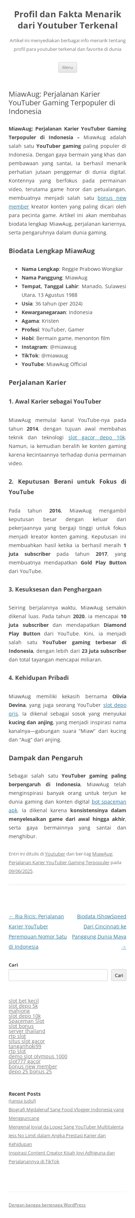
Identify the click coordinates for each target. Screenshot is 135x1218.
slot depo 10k (25, 1015)
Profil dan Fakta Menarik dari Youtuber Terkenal (67, 20)
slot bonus (21, 1026)
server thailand (27, 1031)
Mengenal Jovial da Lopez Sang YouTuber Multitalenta (66, 1127)
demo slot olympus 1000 (38, 1056)
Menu (67, 67)
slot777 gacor (25, 1061)
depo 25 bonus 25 (30, 1071)
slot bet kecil (24, 1000)
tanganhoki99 (25, 1046)
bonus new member (33, 1066)
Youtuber (55, 853)
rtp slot (17, 1036)
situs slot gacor (27, 1041)
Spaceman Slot (26, 1020)
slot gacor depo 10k (96, 437)
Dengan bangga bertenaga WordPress (47, 1205)
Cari (13, 965)
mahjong (19, 1010)
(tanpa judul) (22, 1101)
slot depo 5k (23, 1005)
